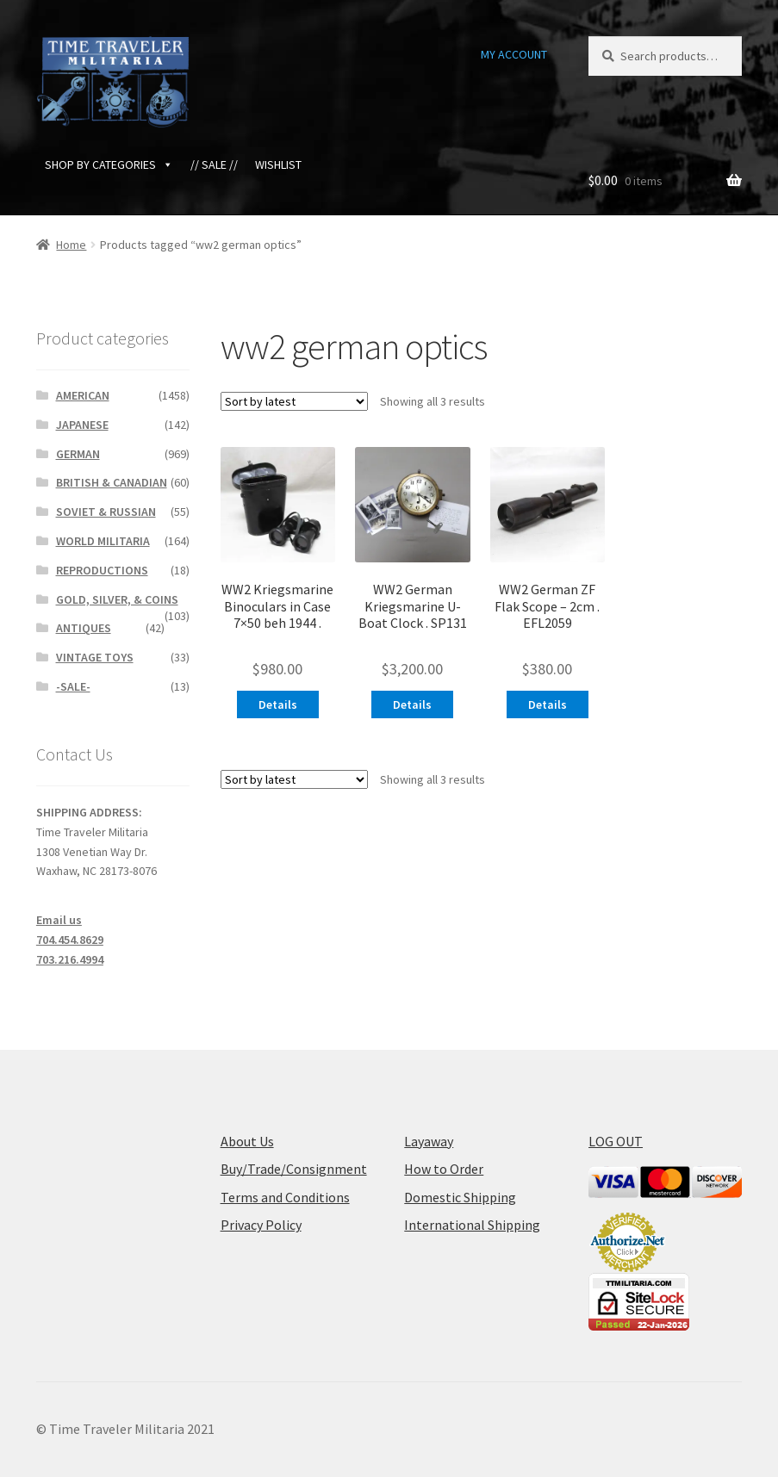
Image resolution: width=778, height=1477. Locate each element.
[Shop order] (294, 401)
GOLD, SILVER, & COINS (117, 599)
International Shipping (472, 1224)
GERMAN (78, 454)
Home (71, 244)
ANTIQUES (83, 628)
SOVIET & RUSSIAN (106, 511)
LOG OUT (615, 1141)
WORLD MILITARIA (103, 541)
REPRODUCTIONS (102, 570)
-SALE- (73, 686)
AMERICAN (82, 395)
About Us (247, 1141)
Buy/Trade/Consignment (294, 1168)
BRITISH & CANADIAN (111, 482)
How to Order (443, 1168)
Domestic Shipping (460, 1197)
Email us (59, 920)
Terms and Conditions (285, 1197)
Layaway (428, 1141)
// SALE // (214, 164)
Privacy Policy (261, 1224)
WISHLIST (278, 164)
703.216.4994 (69, 959)
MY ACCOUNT (514, 54)
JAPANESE (82, 424)
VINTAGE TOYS (95, 657)
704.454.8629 (69, 939)
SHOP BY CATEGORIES (109, 164)
